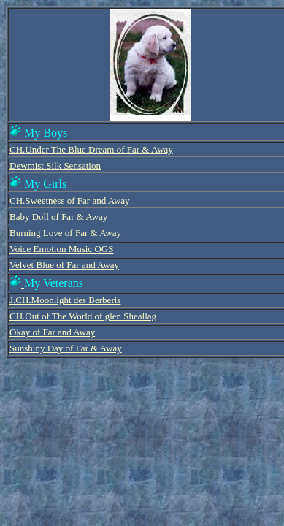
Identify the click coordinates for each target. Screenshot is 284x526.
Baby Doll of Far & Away (58, 216)
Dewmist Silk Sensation (55, 165)
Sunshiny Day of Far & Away (65, 348)
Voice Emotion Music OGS (61, 248)
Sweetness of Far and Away (77, 200)
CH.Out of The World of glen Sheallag (82, 315)
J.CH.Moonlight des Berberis (64, 299)
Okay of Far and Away (52, 332)
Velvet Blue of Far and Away (64, 264)
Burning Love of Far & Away (65, 232)
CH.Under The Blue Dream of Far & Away (91, 149)
